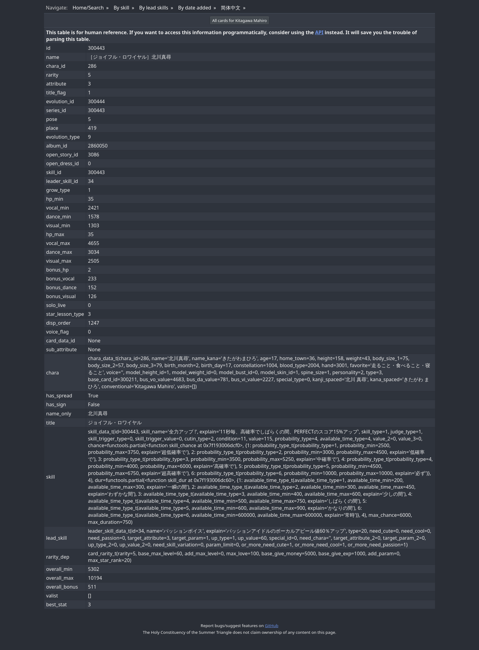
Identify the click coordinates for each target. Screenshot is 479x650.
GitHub (271, 625)
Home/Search (88, 7)
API (319, 32)
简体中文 (230, 7)
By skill (121, 7)
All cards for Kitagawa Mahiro (239, 20)
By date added (194, 7)
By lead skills (153, 7)
